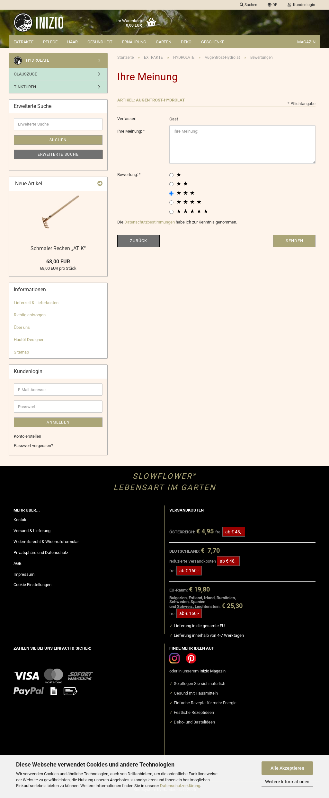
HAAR (72, 41)
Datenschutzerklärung (180, 785)
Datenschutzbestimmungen (149, 222)
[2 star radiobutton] (171, 184)
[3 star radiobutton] (171, 193)
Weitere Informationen (287, 781)
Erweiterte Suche (58, 154)
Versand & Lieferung (31, 530)
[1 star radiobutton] (171, 175)
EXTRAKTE (23, 41)
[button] (272, 5)
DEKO (186, 41)
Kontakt (20, 519)
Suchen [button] (248, 5)
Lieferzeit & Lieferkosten (36, 302)
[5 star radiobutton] (171, 212)
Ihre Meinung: (130, 131)
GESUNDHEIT (99, 41)
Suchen (58, 140)
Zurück (138, 240)
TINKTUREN (25, 86)
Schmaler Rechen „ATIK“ (58, 248)
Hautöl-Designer (28, 339)
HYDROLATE (31, 61)
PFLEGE (50, 41)
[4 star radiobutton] (171, 202)
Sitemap (21, 352)
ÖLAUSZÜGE (25, 74)
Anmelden (58, 422)
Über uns (22, 327)
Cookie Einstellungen (32, 584)
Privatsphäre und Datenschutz (40, 552)
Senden (294, 240)
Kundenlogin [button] (301, 5)
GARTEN (163, 41)
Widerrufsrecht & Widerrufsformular (46, 541)
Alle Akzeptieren (287, 768)
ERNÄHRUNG (134, 41)
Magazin (306, 41)
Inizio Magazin (213, 671)
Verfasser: (126, 118)
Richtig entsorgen (30, 314)
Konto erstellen (27, 436)
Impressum (23, 574)
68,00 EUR (58, 262)
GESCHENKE (212, 41)
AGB (17, 563)
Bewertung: (128, 174)
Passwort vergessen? (33, 445)
